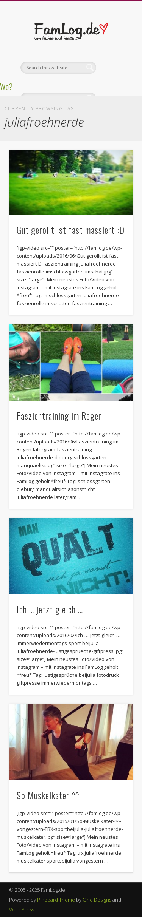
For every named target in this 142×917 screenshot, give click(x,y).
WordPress (21, 909)
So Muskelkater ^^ (48, 795)
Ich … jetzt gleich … (50, 609)
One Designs (97, 899)
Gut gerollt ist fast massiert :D (71, 229)
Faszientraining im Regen (59, 415)
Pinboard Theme (56, 899)
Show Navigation (114, 68)
